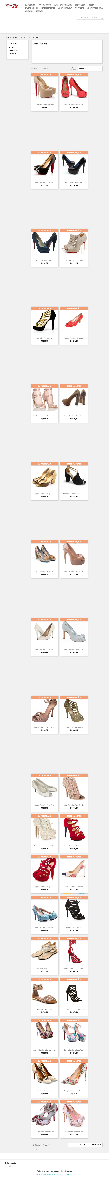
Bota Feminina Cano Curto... (74, 260)
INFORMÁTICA (66, 5)
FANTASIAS (79, 8)
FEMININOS (13, 44)
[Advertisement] (54, 27)
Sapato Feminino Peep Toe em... (74, 805)
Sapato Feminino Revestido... (44, 846)
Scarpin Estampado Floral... (74, 1091)
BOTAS (11, 47)
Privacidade (9, 1166)
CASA (55, 5)
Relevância (90, 68)
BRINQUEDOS (81, 5)
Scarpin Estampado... (44, 1091)
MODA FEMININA (65, 8)
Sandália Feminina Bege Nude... (44, 416)
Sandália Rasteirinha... (45, 968)
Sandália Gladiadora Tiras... (74, 727)
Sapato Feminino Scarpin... (44, 182)
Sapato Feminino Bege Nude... (44, 105)
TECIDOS (39, 11)
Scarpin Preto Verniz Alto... (74, 182)
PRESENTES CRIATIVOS (45, 8)
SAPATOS (12, 54)
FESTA (91, 5)
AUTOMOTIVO (45, 5)
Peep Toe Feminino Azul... (44, 260)
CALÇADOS (29, 8)
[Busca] (90, 17)
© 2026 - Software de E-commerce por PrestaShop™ (54, 1174)
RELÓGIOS (29, 11)
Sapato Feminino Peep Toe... (74, 105)
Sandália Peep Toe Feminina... (74, 1009)
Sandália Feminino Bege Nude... (44, 727)
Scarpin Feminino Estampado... (44, 1050)
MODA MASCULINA (95, 8)
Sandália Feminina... (44, 338)
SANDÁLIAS (13, 50)
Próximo (97, 1144)
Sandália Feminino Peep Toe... (74, 494)
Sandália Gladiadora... (74, 927)
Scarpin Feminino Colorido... (74, 887)
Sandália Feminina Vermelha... (74, 968)
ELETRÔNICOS (31, 5)
